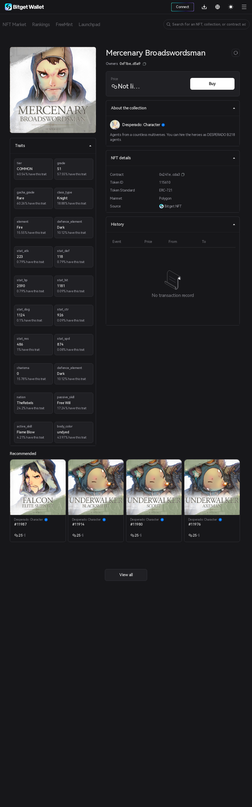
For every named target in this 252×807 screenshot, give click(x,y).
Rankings (41, 24)
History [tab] (173, 224)
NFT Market (14, 24)
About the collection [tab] (173, 108)
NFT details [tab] (173, 158)
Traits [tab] (53, 145)
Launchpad (89, 24)
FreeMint (64, 24)
